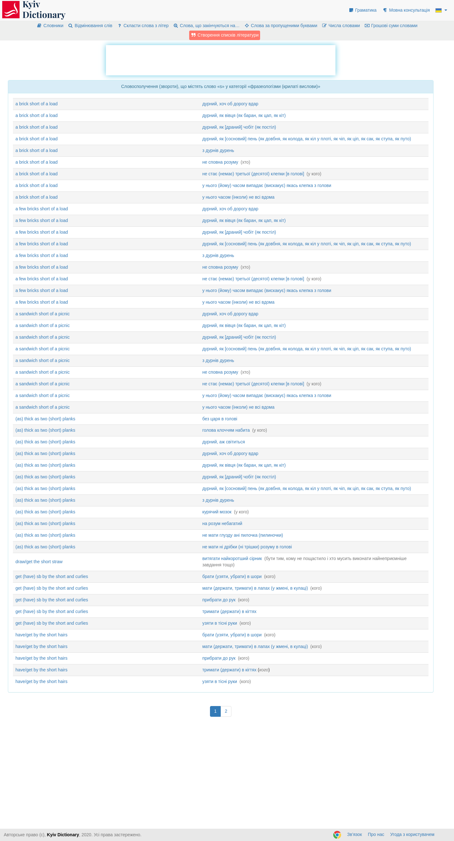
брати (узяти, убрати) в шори (232, 576)
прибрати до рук (219, 599)
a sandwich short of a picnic (42, 313)
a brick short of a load (36, 103)
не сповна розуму (220, 162)
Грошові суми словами (391, 25)
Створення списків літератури (225, 35)
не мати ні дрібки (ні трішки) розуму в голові (247, 546)
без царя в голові (219, 418)
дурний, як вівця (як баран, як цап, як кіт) (244, 115)
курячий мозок (217, 511)
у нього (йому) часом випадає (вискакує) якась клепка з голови (266, 185)
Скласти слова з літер (143, 25)
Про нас (376, 834)
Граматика (362, 10)
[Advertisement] (220, 59)
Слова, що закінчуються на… (206, 25)
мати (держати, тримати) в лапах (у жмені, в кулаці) (255, 588)
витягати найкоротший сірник (232, 558)
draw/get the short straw (38, 561)
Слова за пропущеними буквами (280, 25)
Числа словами (341, 25)
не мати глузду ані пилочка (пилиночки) (242, 535)
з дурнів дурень (218, 150)
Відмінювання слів (90, 25)
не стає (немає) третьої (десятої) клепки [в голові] (253, 173)
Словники (50, 25)
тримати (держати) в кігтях (229, 611)
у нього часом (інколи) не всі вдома (238, 197)
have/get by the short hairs (41, 634)
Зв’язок (354, 834)
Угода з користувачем (412, 834)
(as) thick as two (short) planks (45, 418)
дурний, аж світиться (223, 441)
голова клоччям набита (226, 430)
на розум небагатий (222, 523)
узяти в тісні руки (219, 623)
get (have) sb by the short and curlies (51, 576)
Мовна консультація (406, 10)
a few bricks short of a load (41, 208)
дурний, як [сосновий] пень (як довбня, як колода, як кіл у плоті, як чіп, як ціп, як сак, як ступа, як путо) (306, 138)
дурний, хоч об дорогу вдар (230, 103)
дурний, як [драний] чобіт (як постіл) (239, 127)
